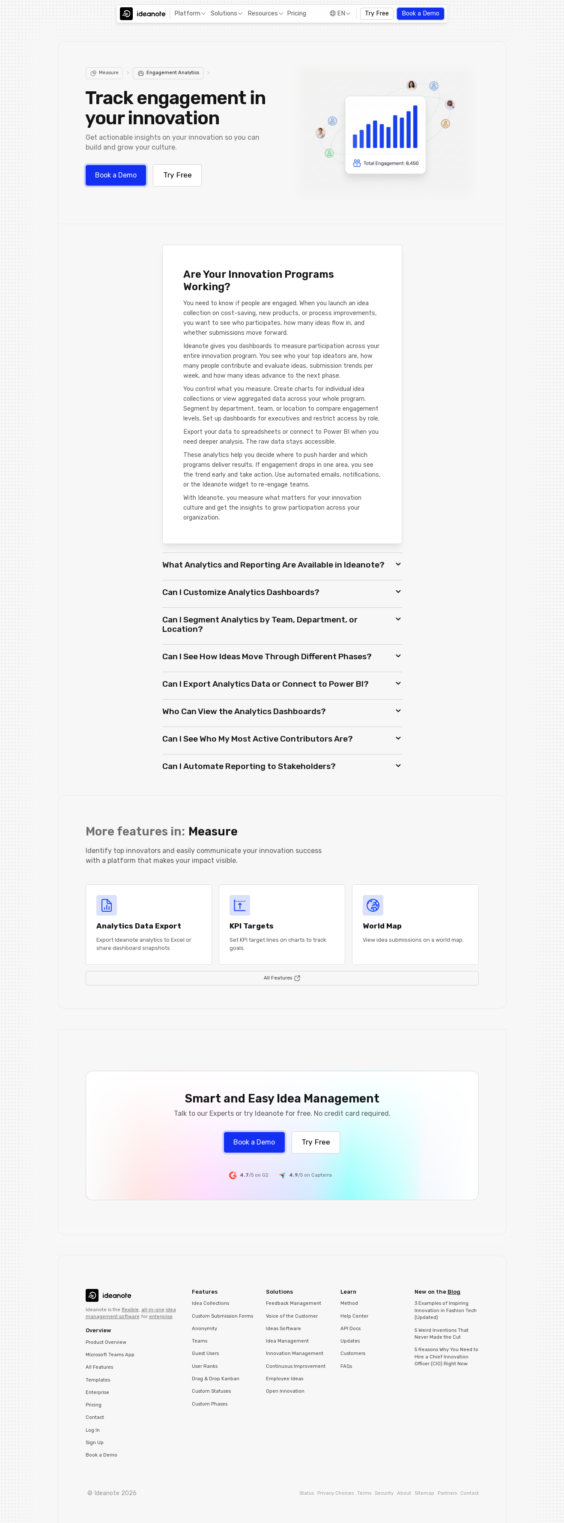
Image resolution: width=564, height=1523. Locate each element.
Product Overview (106, 1342)
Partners (447, 1493)
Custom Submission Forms (222, 1316)
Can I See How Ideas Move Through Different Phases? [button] (267, 656)
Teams (199, 1341)
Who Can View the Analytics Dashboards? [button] (244, 711)
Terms (364, 1493)
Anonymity (204, 1328)
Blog (454, 1292)
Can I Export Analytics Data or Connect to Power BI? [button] (265, 684)
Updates (350, 1341)
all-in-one (152, 1310)
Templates (98, 1380)
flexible (130, 1310)
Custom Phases (209, 1404)
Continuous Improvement (295, 1366)
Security (384, 1493)
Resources (263, 13)
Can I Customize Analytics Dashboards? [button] (240, 592)
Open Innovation (285, 1391)
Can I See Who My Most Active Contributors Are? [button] (257, 739)
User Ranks (205, 1366)
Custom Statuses (211, 1391)
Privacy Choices (335, 1493)
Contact (95, 1417)
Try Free (377, 13)
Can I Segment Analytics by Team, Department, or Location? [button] (260, 624)
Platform (187, 13)
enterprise (161, 1316)
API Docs (350, 1328)
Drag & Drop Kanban (215, 1379)
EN (341, 13)
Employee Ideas (284, 1379)
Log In (93, 1430)
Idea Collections (210, 1303)
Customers (352, 1353)
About (404, 1493)
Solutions (224, 13)
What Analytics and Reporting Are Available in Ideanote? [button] (273, 565)
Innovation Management (294, 1353)
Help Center (354, 1316)
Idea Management (287, 1341)
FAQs (346, 1366)
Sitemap (424, 1493)
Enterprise (97, 1392)
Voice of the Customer (292, 1316)
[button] (189, 14)
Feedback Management (293, 1303)
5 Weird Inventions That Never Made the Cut (442, 1334)
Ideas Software (283, 1328)
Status (306, 1493)
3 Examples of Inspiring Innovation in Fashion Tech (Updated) (446, 1310)
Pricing (296, 13)
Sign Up (95, 1442)
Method (349, 1303)
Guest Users (205, 1353)
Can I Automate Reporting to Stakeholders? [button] (249, 766)
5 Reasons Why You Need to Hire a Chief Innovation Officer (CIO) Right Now (446, 1357)
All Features (99, 1367)
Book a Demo (420, 13)
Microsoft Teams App (110, 1355)
